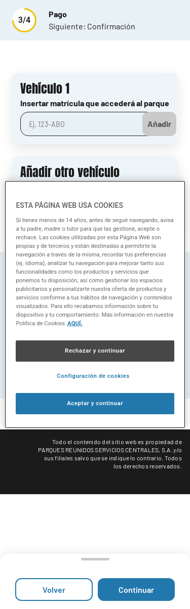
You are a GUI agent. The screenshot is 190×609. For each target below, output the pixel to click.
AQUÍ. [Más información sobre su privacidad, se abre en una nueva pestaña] (75, 323)
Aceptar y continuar (95, 403)
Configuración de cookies (93, 375)
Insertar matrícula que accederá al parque (94, 103)
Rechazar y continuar (95, 350)
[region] (95, 304)
